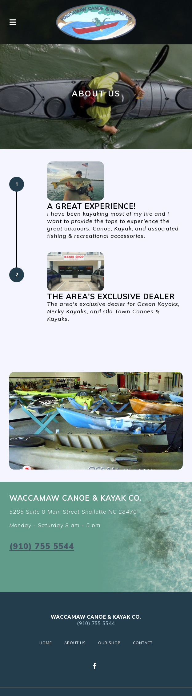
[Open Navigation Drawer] (12, 22)
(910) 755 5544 (41, 546)
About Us (77, 642)
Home (47, 642)
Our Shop (111, 642)
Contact (144, 642)
